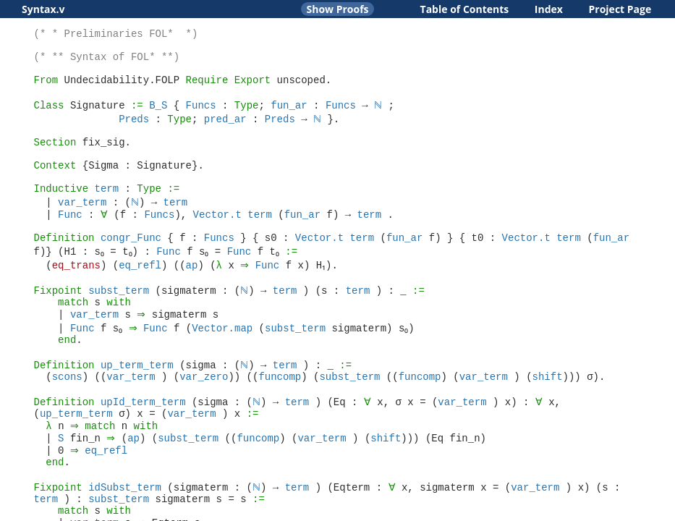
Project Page (620, 9)
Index (549, 9)
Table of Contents (464, 9)
